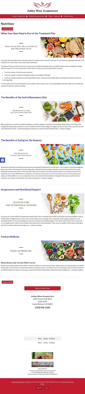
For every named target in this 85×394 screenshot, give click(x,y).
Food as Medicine (10, 236)
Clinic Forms (68, 16)
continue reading (20, 86)
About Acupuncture (36, 16)
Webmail (39, 388)
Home (14, 16)
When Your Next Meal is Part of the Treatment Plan (28, 33)
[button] (2, 160)
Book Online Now (42, 288)
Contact (56, 16)
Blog (50, 16)
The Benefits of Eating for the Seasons (21, 140)
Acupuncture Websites (18, 382)
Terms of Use (65, 382)
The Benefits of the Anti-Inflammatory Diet (24, 97)
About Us (21, 16)
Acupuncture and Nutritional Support (21, 189)
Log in (47, 388)
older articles (7, 29)
